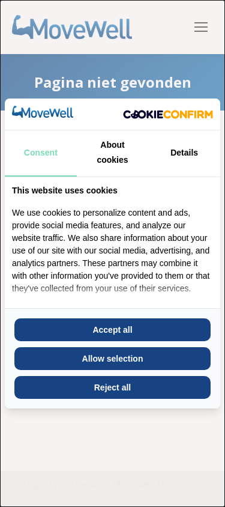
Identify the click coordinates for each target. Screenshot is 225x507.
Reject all (112, 387)
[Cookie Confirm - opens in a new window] (168, 114)
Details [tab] (184, 152)
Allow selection (112, 358)
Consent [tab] (41, 152)
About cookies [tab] (112, 152)
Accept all (112, 330)
